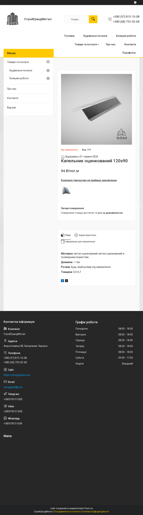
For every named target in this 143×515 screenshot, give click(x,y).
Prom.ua (89, 508)
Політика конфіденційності (95, 511)
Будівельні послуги (95, 35)
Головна (69, 35)
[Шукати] (93, 19)
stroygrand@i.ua (13, 387)
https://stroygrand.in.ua (17, 375)
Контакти (130, 44)
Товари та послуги (86, 44)
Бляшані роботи (126, 35)
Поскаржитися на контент (67, 511)
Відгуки (11, 107)
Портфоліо (129, 52)
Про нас (110, 44)
